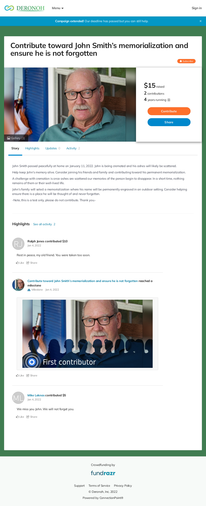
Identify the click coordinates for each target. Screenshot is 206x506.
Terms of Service (99, 485)
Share (168, 122)
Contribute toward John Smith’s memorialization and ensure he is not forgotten (83, 281)
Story (15, 148)
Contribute (169, 111)
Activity (73, 148)
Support (78, 485)
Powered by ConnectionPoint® (103, 497)
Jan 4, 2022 (34, 245)
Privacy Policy (123, 485)
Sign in (197, 8)
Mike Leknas (36, 395)
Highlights (32, 148)
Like (20, 262)
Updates (52, 148)
